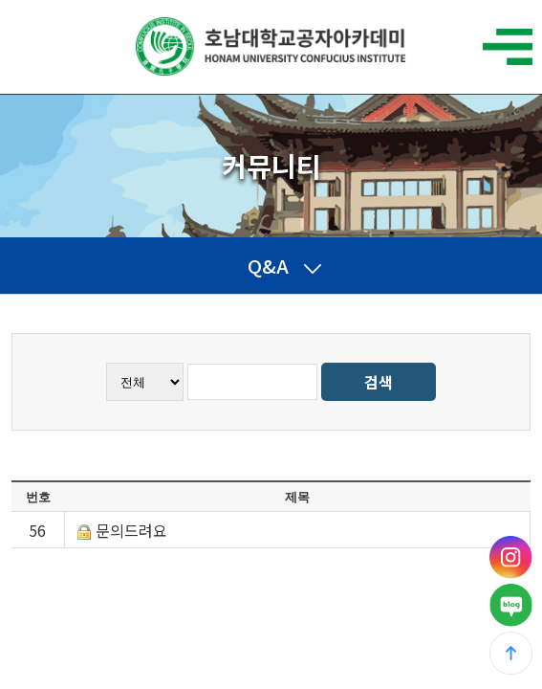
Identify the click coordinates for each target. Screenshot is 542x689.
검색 (378, 381)
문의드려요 (131, 530)
